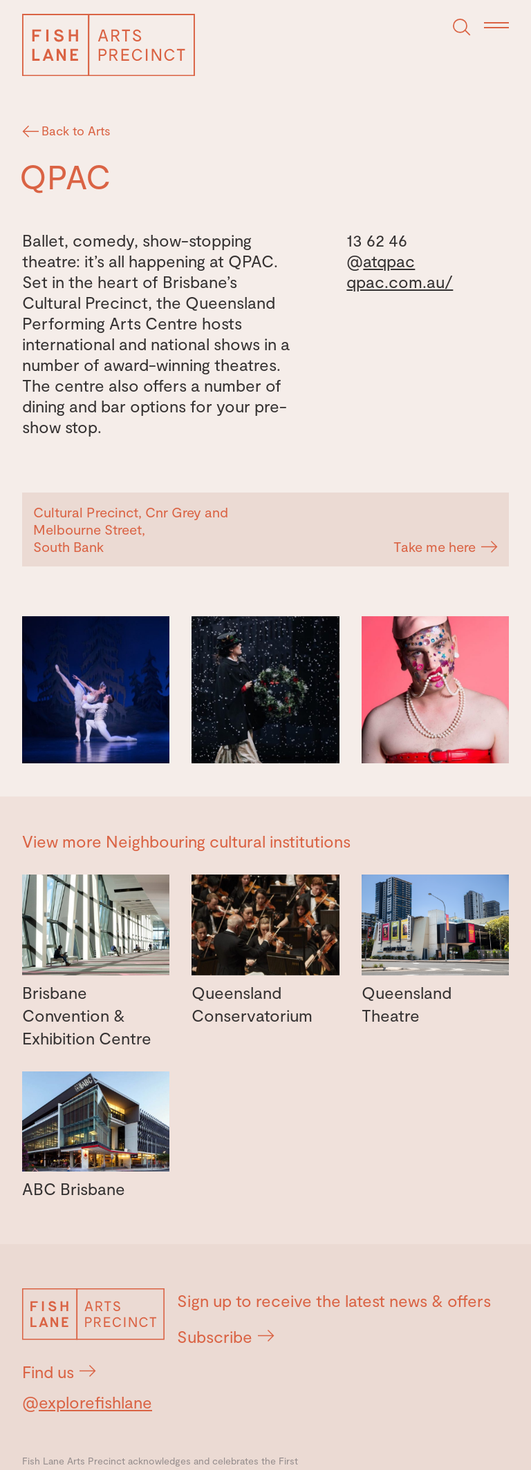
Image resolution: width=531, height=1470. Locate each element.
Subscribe (225, 1336)
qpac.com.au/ (399, 281)
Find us (59, 1372)
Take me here (445, 546)
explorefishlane (95, 1402)
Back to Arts (68, 130)
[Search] (462, 28)
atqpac (389, 261)
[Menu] (496, 26)
